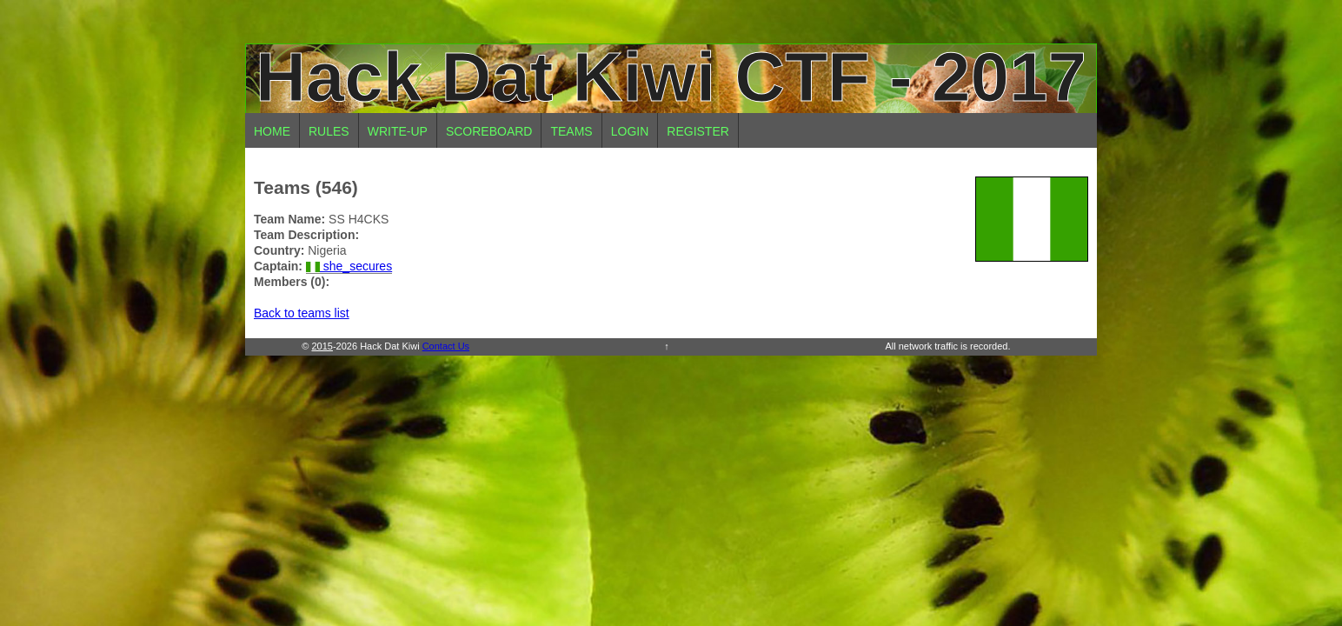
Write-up (398, 131)
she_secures (349, 266)
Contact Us (445, 346)
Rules (329, 131)
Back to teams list (301, 313)
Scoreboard (489, 131)
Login (630, 131)
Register (698, 131)
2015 (321, 346)
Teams (571, 131)
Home (272, 131)
